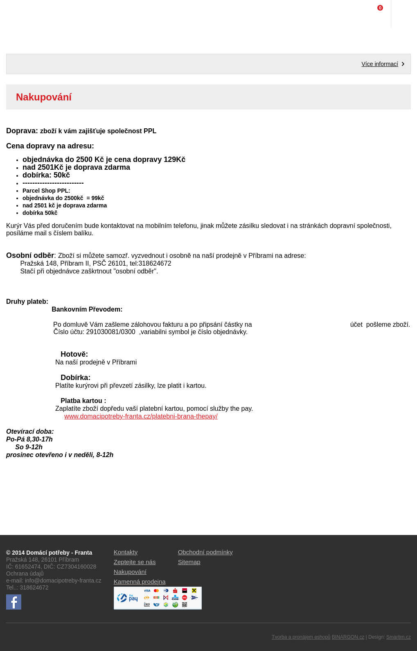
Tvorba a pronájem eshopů (301, 637)
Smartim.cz (398, 637)
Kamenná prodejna (140, 581)
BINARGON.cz (348, 637)
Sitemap (189, 561)
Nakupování (130, 571)
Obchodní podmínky (205, 552)
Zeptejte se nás (135, 561)
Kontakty (125, 552)
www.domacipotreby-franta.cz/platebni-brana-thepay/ (140, 416)
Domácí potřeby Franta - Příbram (23, 14)
